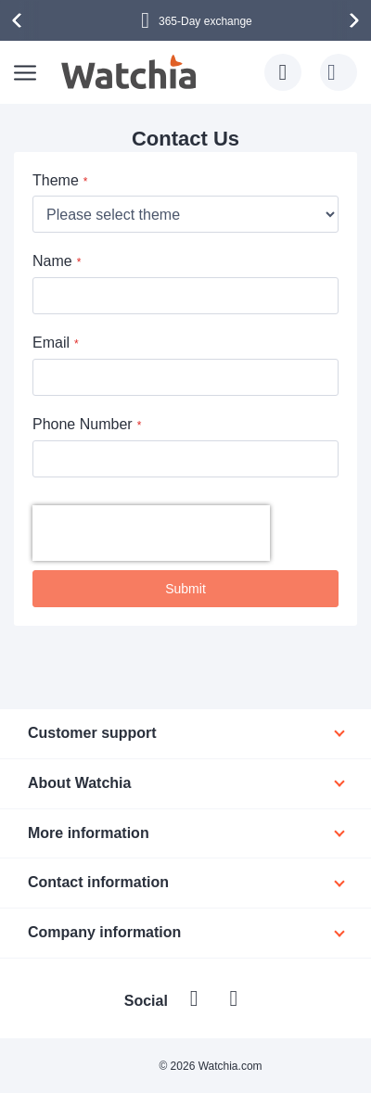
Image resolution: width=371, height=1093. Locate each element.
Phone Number (82, 424)
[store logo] (129, 72)
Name (52, 261)
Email (51, 342)
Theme (55, 180)
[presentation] (19, 20)
